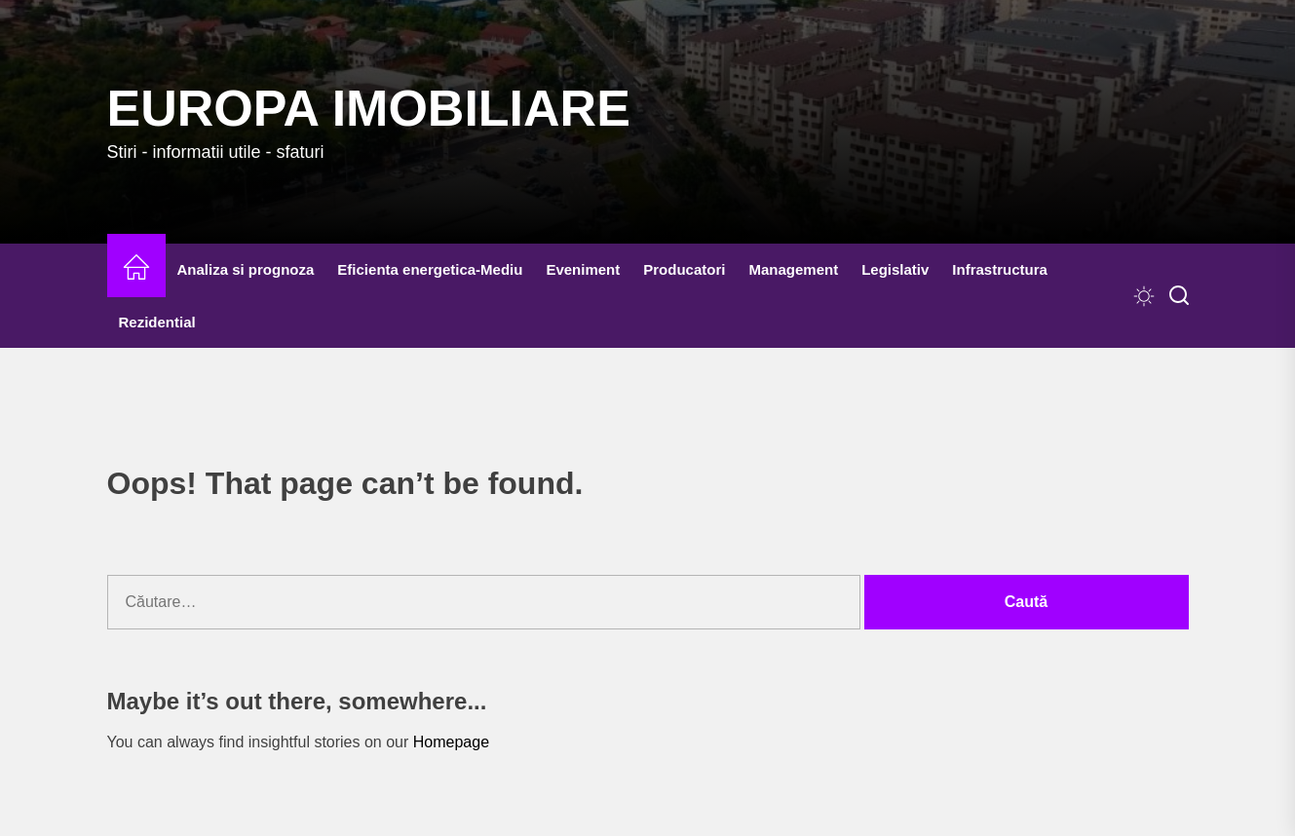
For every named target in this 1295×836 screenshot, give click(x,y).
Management (793, 269)
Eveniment (583, 269)
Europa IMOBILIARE (368, 108)
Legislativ (895, 269)
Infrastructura (999, 269)
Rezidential (157, 322)
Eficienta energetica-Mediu (429, 269)
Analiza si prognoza (246, 269)
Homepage (451, 742)
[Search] (1179, 296)
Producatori (684, 269)
